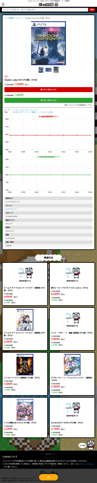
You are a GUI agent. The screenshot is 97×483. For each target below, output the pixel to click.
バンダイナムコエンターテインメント (25, 110)
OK (48, 477)
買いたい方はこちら (48, 89)
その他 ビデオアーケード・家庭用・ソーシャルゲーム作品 (32, 112)
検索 (91, 10)
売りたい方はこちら (48, 100)
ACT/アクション (11, 209)
